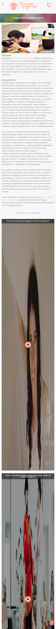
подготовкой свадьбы (22, 58)
